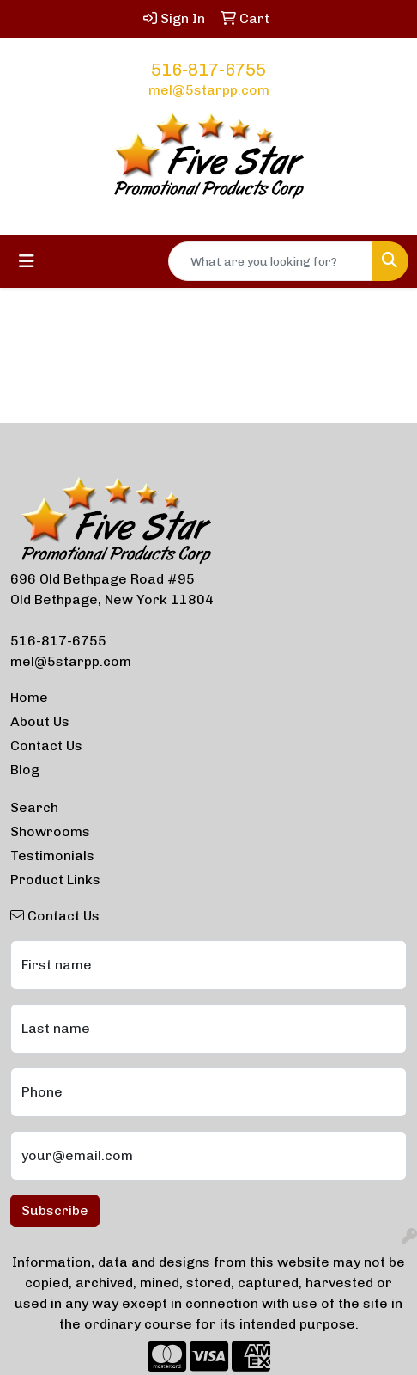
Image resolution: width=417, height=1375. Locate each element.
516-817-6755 (208, 69)
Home (29, 697)
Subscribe (54, 1210)
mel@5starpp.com (208, 90)
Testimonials (52, 855)
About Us (40, 721)
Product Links (55, 879)
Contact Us (46, 745)
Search (34, 807)
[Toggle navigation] (27, 261)
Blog (24, 769)
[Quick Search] (270, 261)
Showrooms (50, 831)
